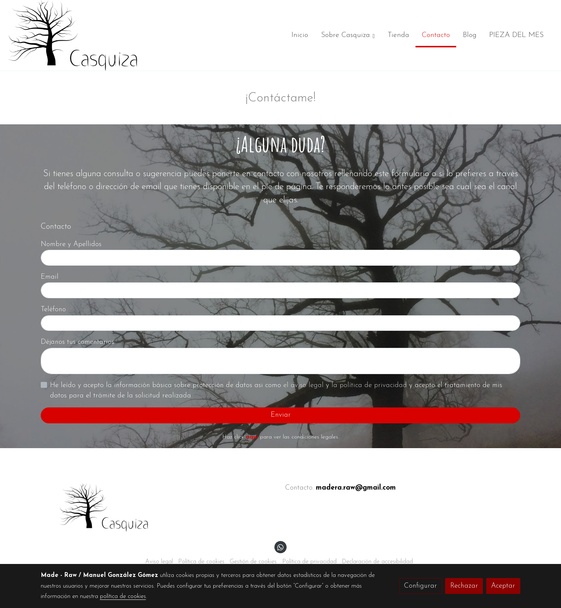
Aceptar (503, 585)
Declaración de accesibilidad (377, 562)
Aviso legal (159, 562)
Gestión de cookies (253, 562)
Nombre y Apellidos (71, 244)
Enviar (281, 415)
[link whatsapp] (280, 546)
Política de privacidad (309, 562)
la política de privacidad (370, 385)
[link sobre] (158, 507)
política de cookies (123, 596)
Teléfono (53, 309)
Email (50, 277)
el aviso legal (304, 385)
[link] (72, 35)
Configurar (420, 585)
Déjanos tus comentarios (77, 342)
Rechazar (464, 585)
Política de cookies (201, 562)
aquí (252, 437)
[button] (348, 35)
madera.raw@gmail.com (356, 487)
